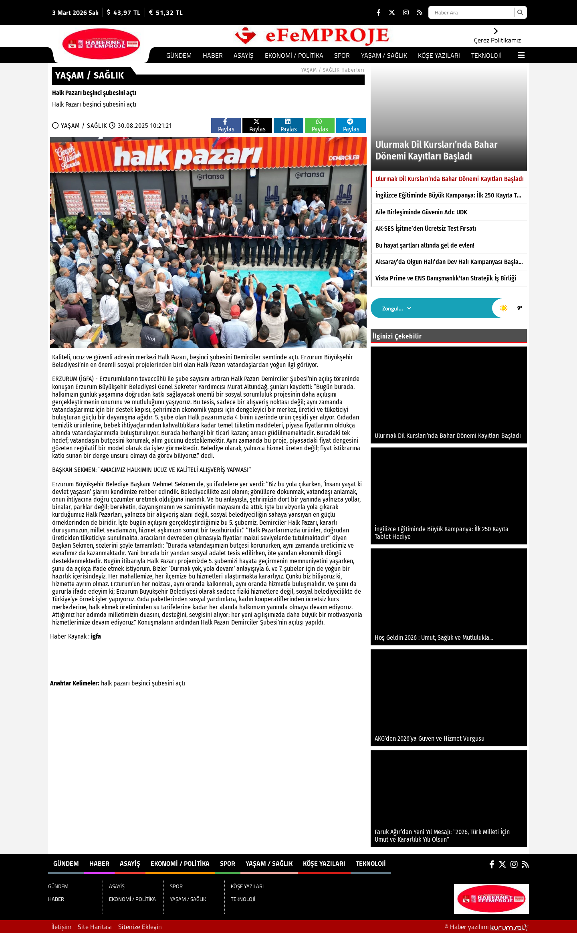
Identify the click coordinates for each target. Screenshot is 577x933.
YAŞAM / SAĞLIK (384, 55)
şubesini (163, 683)
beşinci (140, 683)
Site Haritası (95, 926)
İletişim (61, 926)
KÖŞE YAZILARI (439, 55)
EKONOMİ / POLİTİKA (294, 55)
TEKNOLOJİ (486, 55)
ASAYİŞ (244, 55)
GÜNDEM (179, 55)
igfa (96, 636)
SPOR (342, 55)
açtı (180, 683)
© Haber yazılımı (486, 926)
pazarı (121, 683)
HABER (213, 55)
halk (106, 683)
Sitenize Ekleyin (140, 926)
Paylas (226, 125)
